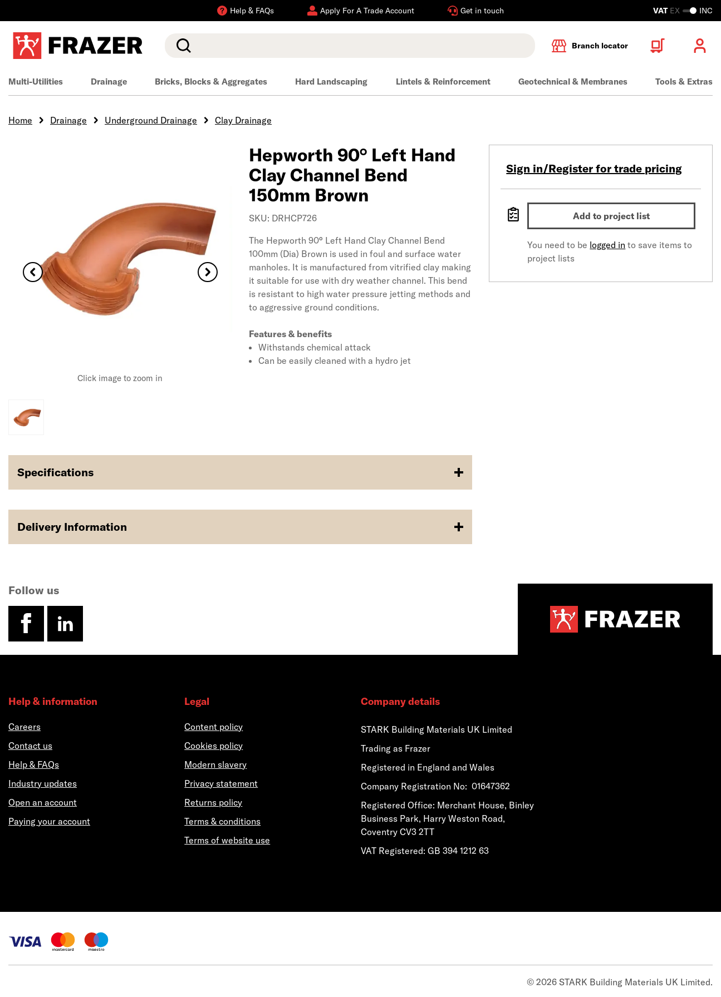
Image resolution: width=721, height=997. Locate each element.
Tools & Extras (684, 81)
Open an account (42, 802)
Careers (24, 726)
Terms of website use (227, 840)
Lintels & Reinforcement (443, 81)
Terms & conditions (222, 821)
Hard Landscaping (331, 81)
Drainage (109, 81)
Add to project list (611, 215)
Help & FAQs (33, 764)
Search (181, 45)
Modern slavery (215, 764)
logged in (607, 244)
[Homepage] (615, 619)
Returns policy (213, 802)
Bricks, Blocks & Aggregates (211, 81)
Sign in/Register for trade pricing (594, 168)
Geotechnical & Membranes (572, 81)
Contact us (30, 745)
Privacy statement (221, 783)
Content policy (213, 726)
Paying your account (49, 821)
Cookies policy (213, 745)
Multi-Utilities (35, 81)
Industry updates (42, 783)
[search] (350, 45)
